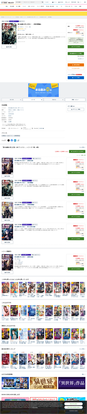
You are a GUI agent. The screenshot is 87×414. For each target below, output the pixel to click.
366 (9, 124)
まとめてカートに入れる (77, 153)
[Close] (84, 407)
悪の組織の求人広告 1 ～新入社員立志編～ (25, 229)
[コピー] (18, 142)
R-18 (76, 6)
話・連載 (18, 6)
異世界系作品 (17, 138)
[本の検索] (19, 2)
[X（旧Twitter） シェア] (8, 142)
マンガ (24, 6)
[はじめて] (67, 2)
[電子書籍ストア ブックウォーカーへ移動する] (6, 19)
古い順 (78, 157)
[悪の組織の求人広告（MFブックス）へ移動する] (32, 19)
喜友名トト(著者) (12, 112)
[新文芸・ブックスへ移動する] (23, 19)
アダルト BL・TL (68, 6)
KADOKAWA (11, 116)
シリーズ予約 (71, 77)
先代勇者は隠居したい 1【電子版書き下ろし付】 (57, 298)
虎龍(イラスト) (20, 112)
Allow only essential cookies (73, 407)
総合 (7, 6)
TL (61, 6)
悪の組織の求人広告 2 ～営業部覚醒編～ (25, 207)
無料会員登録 (76, 67)
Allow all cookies (73, 403)
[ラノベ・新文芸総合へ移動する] (16, 19)
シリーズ (36, 102)
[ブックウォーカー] (7, 2)
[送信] (42, 2)
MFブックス (11, 114)
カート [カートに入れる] (76, 175)
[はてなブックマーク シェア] (15, 142)
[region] (43, 407)
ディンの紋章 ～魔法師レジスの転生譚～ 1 (31, 298)
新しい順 (83, 157)
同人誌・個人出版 (50, 6)
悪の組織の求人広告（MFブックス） (16, 110)
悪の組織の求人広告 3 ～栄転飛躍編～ (24, 185)
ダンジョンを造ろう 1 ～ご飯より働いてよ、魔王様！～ (14, 298)
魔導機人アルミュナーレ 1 (22, 298)
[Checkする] (15, 46)
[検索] (42, 2)
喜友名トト (22, 29)
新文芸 (9, 118)
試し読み (9, 49)
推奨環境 (41, 130)
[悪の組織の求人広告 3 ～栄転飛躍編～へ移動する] (46, 19)
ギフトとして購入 (75, 111)
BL (57, 6)
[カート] (79, 2)
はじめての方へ (76, 70)
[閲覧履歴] (73, 2)
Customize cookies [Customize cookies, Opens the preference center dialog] (73, 410)
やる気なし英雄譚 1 (48, 297)
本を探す (47, 2)
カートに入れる (76, 49)
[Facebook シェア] (11, 142)
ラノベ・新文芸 (40, 6)
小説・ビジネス (31, 6)
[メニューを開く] (84, 2)
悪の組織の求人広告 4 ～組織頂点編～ (24, 163)
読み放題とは (81, 61)
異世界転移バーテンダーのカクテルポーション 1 (75, 298)
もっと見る (82, 149)
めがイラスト (10, 138)
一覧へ (83, 376)
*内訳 (83, 37)
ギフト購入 (71, 108)
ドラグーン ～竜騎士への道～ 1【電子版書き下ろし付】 (40, 298)
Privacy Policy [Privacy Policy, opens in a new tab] (35, 407)
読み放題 (12, 6)
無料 (80, 6)
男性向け (4, 138)
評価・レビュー (75, 102)
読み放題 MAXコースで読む (76, 55)
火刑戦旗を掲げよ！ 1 (5, 298)
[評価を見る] (22, 32)
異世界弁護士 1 (65, 297)
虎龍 (30, 29)
